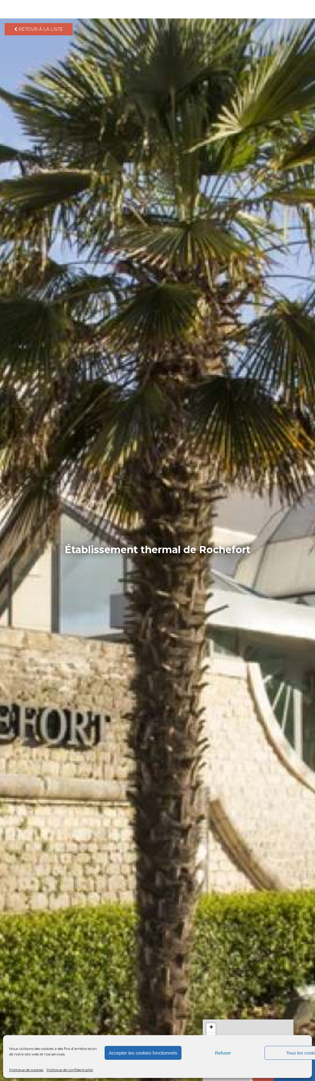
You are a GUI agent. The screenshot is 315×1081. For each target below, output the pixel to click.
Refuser (223, 1052)
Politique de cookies (26, 1069)
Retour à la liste (38, 29)
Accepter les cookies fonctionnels (143, 1052)
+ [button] (211, 1027)
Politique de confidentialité (69, 1069)
